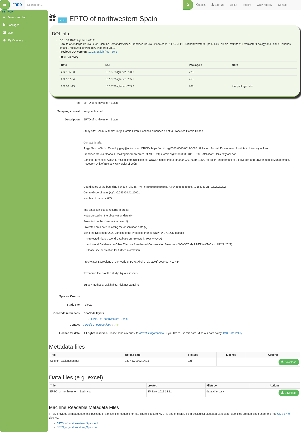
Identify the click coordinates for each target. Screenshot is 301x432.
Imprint (247, 4)
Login (201, 4)
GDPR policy (264, 4)
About (233, 4)
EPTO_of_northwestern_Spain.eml (77, 427)
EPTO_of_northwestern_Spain (109, 318)
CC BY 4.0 (283, 413)
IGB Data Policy (232, 333)
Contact (282, 4)
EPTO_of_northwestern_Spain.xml (77, 423)
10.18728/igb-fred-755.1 (102, 51)
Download (288, 362)
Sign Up (217, 4)
